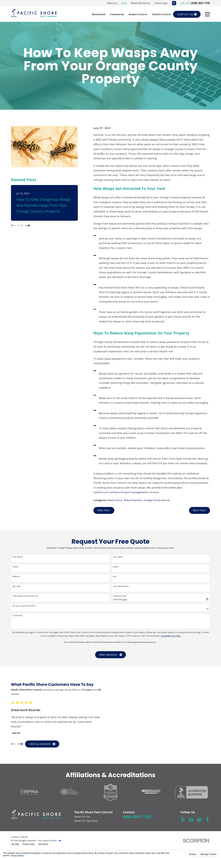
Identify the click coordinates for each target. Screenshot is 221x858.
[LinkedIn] (191, 819)
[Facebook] (207, 819)
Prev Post (103, 510)
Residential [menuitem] (98, 14)
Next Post (199, 510)
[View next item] (27, 225)
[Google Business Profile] (199, 819)
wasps (154, 139)
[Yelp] (182, 819)
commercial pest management (128, 492)
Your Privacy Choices (49, 840)
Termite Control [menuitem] (161, 14)
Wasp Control (115, 500)
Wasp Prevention (133, 500)
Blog (124, 3)
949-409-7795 (137, 817)
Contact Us (187, 14)
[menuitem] (15, 844)
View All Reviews (39, 744)
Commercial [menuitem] (117, 14)
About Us (112, 3)
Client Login (161, 3)
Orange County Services (157, 500)
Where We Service (140, 3)
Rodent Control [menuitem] (138, 14)
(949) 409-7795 (200, 3)
